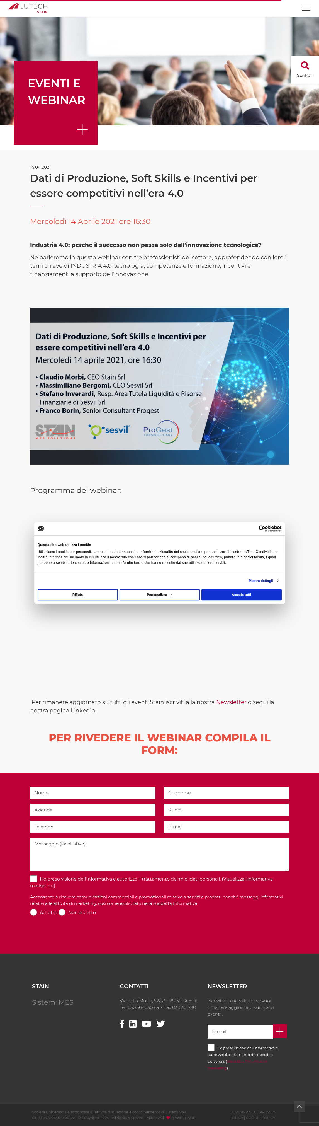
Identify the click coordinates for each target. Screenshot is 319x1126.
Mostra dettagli (261, 581)
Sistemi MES (53, 1002)
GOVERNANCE (243, 1112)
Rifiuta (77, 595)
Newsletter (231, 702)
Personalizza (159, 595)
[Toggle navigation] (306, 5)
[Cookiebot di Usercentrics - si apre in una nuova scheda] (257, 528)
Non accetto (82, 912)
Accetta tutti (241, 595)
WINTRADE (185, 1117)
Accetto (48, 912)
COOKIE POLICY (260, 1117)
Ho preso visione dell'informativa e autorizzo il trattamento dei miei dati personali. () (151, 882)
